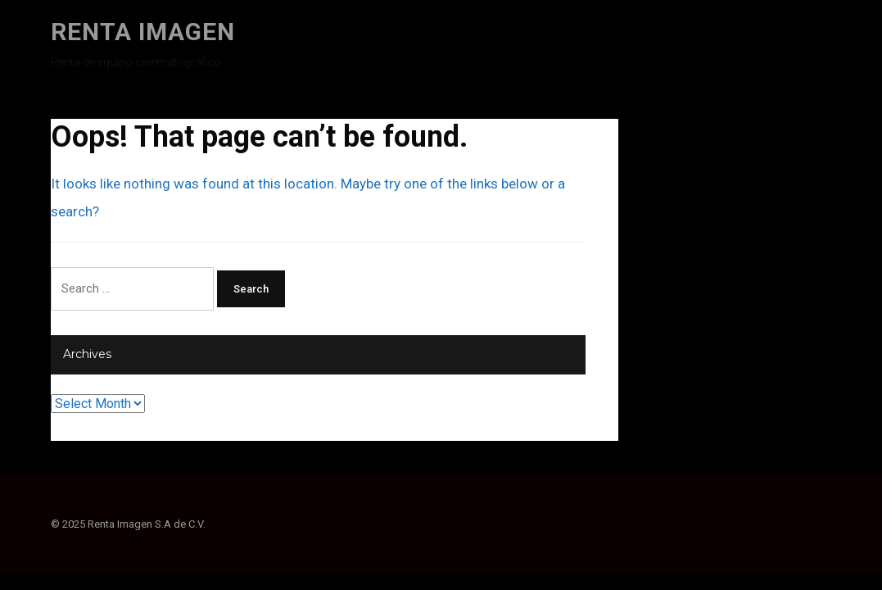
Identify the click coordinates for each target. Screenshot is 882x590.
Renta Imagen (143, 31)
